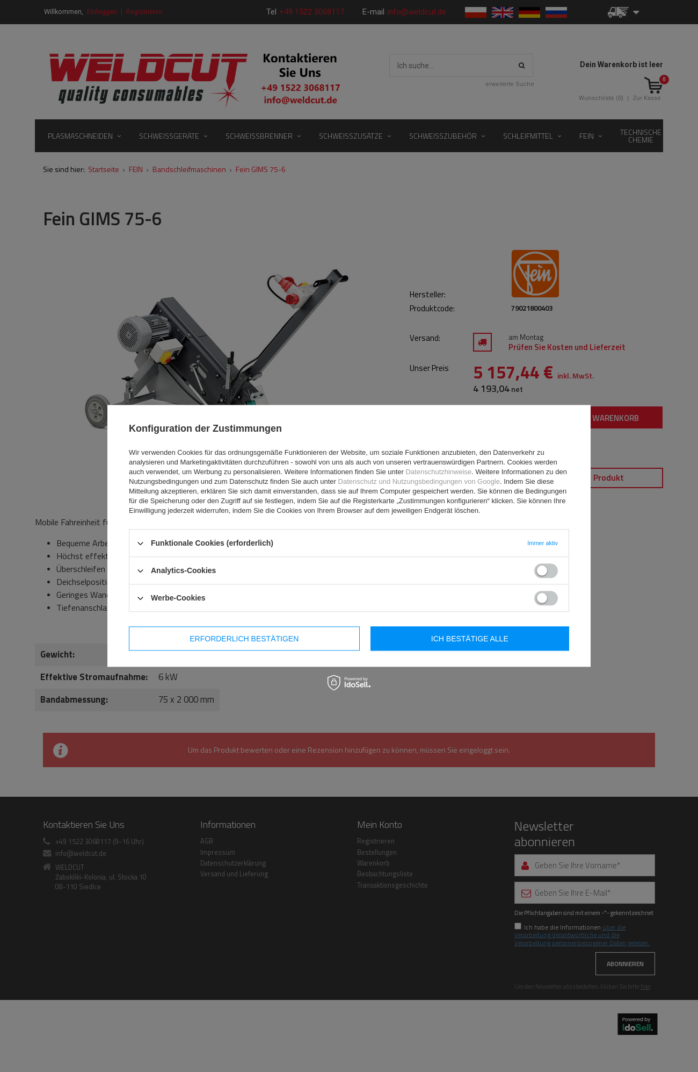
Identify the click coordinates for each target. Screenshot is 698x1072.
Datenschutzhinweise (438, 472)
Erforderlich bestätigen (244, 638)
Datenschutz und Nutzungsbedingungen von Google (419, 481)
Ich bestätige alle (469, 638)
